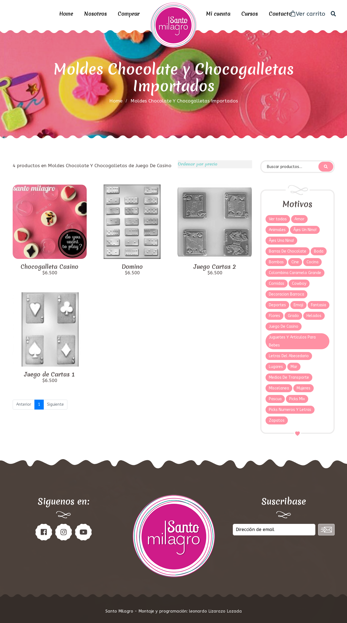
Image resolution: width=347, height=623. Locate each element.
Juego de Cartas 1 (49, 375)
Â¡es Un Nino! (304, 229)
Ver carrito (307, 13)
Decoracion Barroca (286, 294)
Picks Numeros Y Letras (290, 409)
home (115, 101)
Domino (132, 267)
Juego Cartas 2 (215, 267)
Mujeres (303, 388)
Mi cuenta (218, 13)
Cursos (249, 13)
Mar (294, 366)
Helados (314, 315)
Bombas (276, 262)
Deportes (277, 305)
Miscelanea (279, 388)
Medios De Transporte (289, 377)
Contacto (280, 13)
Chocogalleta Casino (49, 267)
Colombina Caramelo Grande (295, 272)
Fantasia (318, 305)
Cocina (312, 262)
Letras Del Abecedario (289, 356)
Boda (318, 251)
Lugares (276, 366)
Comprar (129, 13)
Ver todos (278, 219)
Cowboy (299, 283)
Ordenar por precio (197, 164)
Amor (299, 219)
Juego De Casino (283, 326)
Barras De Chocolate (287, 251)
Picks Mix (297, 399)
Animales (277, 229)
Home (66, 13)
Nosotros (95, 13)
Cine (295, 262)
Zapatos (277, 420)
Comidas (276, 283)
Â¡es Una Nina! (281, 240)
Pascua (275, 399)
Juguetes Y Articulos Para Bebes (292, 341)
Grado (293, 315)
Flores (274, 315)
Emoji (298, 305)
